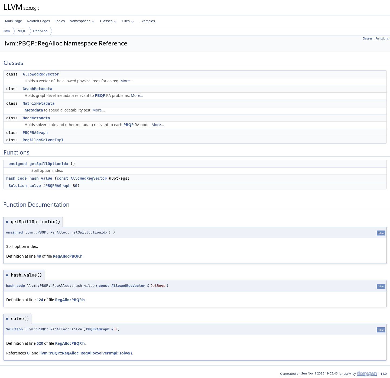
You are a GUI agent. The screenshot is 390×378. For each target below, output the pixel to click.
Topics (60, 21)
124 (40, 299)
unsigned (17, 163)
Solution (17, 185)
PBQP (21, 31)
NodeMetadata (36, 118)
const (62, 178)
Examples (147, 21)
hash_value (41, 178)
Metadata (34, 110)
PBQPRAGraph (35, 132)
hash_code (16, 178)
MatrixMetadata (39, 103)
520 (40, 343)
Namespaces (82, 21)
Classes (108, 21)
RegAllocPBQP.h (67, 256)
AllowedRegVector (41, 74)
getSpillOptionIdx (49, 163)
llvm (7, 31)
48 (39, 256)
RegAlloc (40, 31)
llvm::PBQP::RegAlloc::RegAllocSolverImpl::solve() (86, 353)
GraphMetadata (37, 88)
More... (127, 80)
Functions (382, 38)
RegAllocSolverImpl (43, 139)
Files (128, 21)
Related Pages (38, 21)
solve (35, 185)
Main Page (13, 21)
